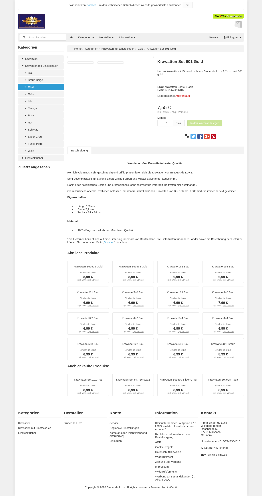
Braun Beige (33, 79)
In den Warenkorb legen (204, 123)
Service (213, 37)
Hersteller (106, 37)
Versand (109, 242)
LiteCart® (171, 487)
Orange (30, 108)
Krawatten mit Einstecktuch (39, 65)
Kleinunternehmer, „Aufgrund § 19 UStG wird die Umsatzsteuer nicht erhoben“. (175, 426)
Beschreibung (79, 150)
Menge (161, 117)
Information (127, 37)
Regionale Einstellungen (124, 427)
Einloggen (232, 37)
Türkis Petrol (33, 143)
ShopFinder (228, 16)
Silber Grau (33, 136)
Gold (29, 87)
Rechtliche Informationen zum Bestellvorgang (173, 436)
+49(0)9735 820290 (216, 447)
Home (78, 48)
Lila (28, 101)
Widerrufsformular (166, 471)
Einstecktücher (32, 157)
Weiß (29, 150)
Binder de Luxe (73, 423)
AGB (158, 442)
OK (188, 5)
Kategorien (86, 37)
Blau (28, 72)
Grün (29, 94)
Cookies (91, 5)
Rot (28, 122)
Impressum (162, 466)
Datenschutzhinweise (168, 451)
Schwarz (31, 129)
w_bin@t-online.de (215, 454)
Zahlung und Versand (168, 461)
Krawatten (29, 58)
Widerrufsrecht (164, 456)
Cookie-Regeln (164, 447)
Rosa (29, 115)
